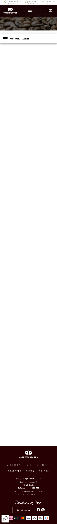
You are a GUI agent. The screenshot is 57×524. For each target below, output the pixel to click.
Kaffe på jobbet (37, 465)
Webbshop (13, 465)
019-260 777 (33, 488)
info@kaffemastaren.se (32, 491)
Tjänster (14, 471)
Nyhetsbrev (23, 510)
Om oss (44, 471)
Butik (30, 471)
